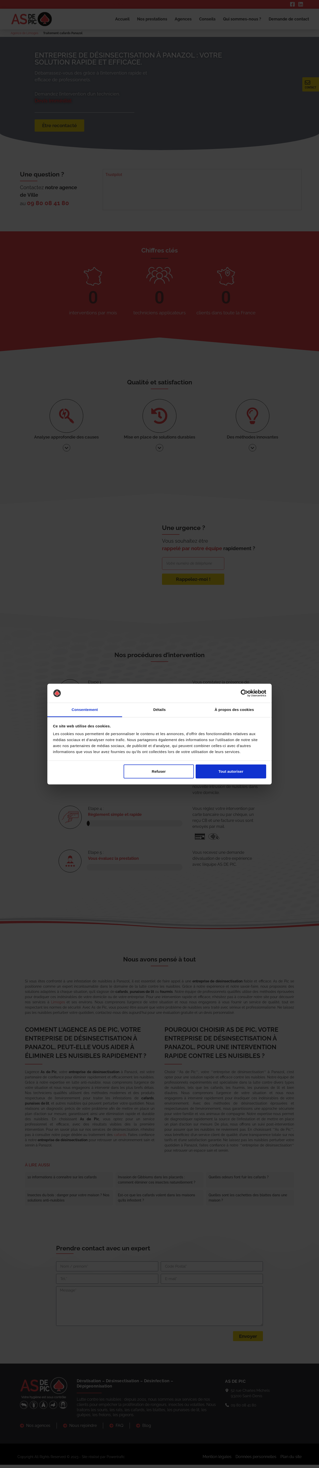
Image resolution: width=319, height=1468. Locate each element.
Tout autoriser (231, 771)
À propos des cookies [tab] (234, 709)
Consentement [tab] (85, 709)
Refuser (159, 771)
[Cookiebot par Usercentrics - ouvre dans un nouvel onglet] (244, 693)
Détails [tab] (159, 709)
